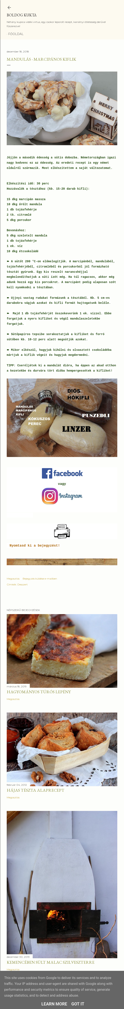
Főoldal (15, 34)
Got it (77, 1003)
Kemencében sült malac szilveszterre (50, 962)
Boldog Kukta (22, 15)
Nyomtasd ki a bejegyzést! (35, 546)
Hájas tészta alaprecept (35, 790)
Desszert (22, 584)
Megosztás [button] (13, 578)
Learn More (54, 1003)
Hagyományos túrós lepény (39, 691)
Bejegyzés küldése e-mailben (40, 578)
